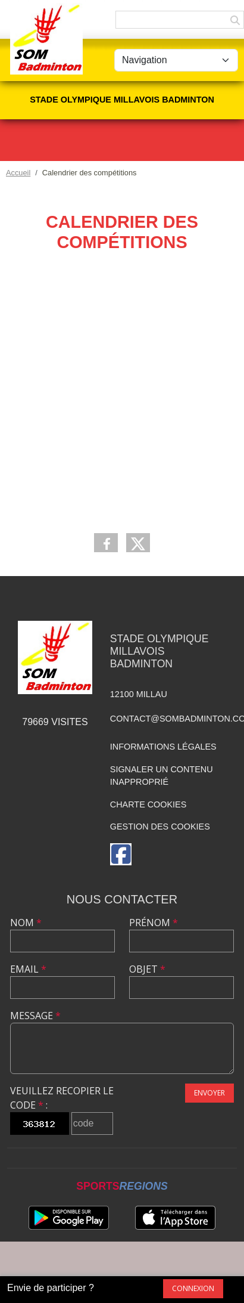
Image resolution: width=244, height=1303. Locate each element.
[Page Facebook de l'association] (121, 854)
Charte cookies (148, 804)
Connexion (193, 1288)
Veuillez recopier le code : (62, 1098)
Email (28, 969)
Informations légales (163, 746)
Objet (147, 969)
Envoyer (209, 1093)
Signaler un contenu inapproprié (161, 776)
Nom (26, 922)
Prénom (153, 922)
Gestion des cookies (160, 826)
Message (35, 1015)
